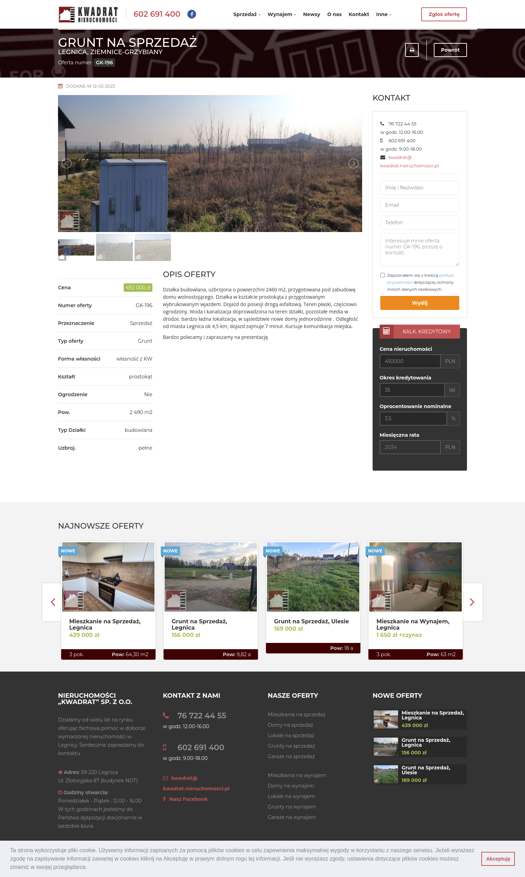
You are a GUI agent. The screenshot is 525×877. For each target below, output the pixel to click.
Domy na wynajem (291, 786)
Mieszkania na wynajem (297, 775)
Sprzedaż (247, 14)
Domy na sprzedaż (290, 725)
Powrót (450, 50)
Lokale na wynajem (291, 796)
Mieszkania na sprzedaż (296, 714)
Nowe (68, 550)
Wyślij (420, 303)
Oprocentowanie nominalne (415, 406)
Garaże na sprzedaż (291, 756)
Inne (383, 14)
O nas (334, 14)
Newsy (311, 14)
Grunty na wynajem (292, 807)
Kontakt (359, 14)
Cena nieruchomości (406, 349)
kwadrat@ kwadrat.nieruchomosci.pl (196, 783)
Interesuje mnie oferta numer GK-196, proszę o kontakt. (419, 249)
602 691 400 (157, 14)
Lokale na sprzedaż (291, 735)
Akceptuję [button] (498, 859)
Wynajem (282, 14)
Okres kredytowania (405, 378)
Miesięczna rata (399, 435)
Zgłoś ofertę (444, 14)
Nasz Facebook (185, 799)
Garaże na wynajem (292, 817)
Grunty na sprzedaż (291, 746)
